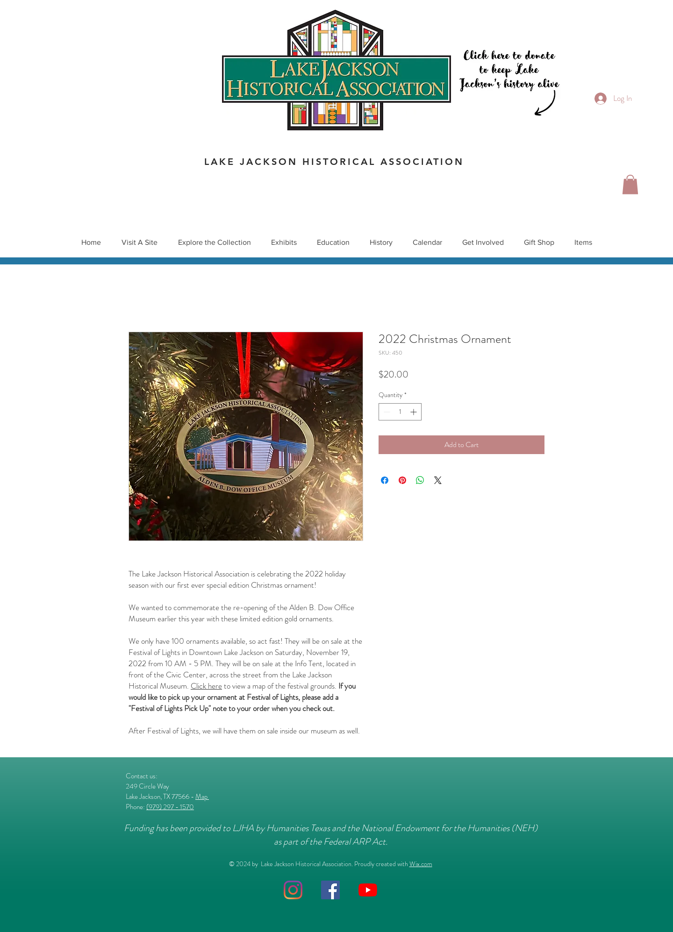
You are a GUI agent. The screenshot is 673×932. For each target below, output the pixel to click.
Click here (206, 685)
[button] (630, 184)
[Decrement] (386, 412)
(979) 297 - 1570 (170, 807)
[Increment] (414, 412)
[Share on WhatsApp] (420, 480)
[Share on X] (438, 480)
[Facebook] (330, 890)
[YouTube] (367, 890)
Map (202, 796)
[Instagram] (293, 890)
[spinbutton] (400, 412)
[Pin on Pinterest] (402, 480)
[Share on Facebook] (384, 480)
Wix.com (420, 863)
